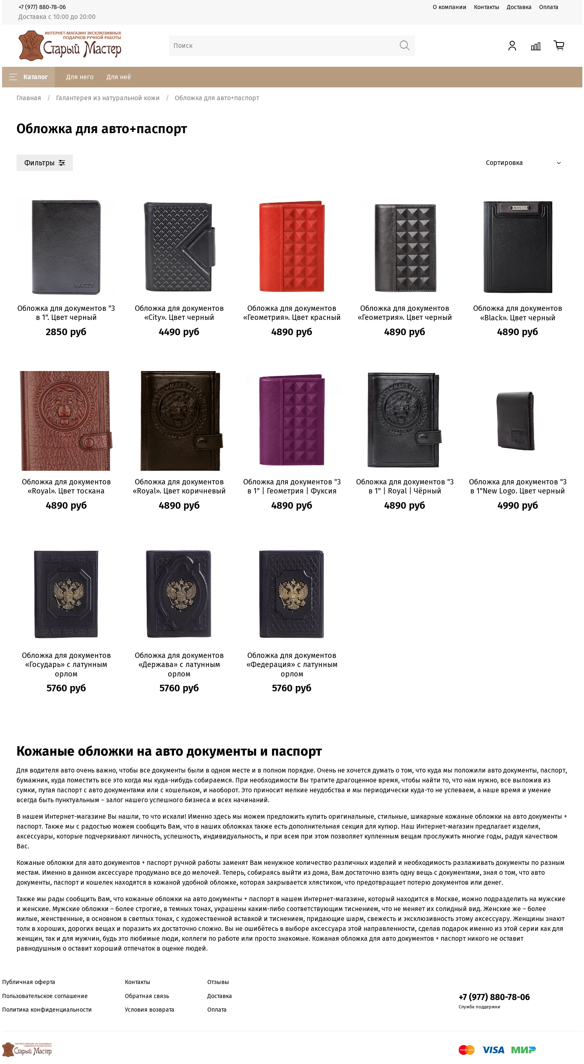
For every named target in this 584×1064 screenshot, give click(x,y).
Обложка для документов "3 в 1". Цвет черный (66, 313)
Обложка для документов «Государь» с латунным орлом (66, 665)
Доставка (519, 7)
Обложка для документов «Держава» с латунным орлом (179, 665)
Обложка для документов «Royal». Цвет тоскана (66, 486)
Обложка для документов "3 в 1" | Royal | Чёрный (405, 486)
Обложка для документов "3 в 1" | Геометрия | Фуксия (292, 486)
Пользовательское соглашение (45, 996)
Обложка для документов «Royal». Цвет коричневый (179, 486)
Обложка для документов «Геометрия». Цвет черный (405, 313)
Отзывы (218, 982)
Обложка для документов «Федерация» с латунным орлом (292, 665)
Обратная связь (147, 996)
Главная (28, 98)
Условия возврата (149, 1009)
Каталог (28, 77)
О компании (450, 7)
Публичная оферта (28, 982)
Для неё (119, 77)
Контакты (487, 7)
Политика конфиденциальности (47, 1009)
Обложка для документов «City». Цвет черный (179, 313)
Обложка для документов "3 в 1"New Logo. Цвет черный (518, 486)
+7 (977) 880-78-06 (42, 7)
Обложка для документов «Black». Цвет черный (517, 313)
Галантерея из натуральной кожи (108, 98)
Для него (80, 77)
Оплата (548, 7)
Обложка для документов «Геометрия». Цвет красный (292, 313)
